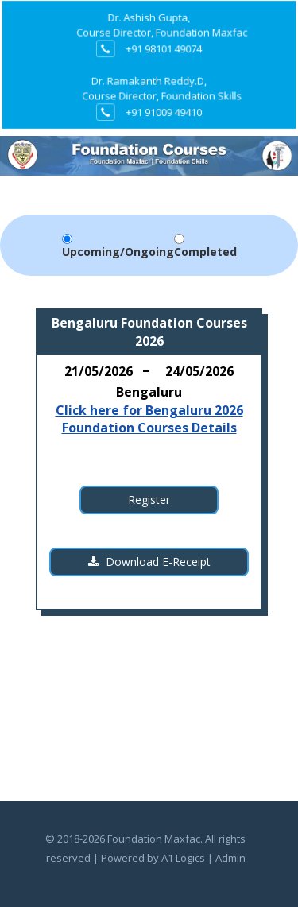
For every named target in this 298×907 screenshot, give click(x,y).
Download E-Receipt (149, 561)
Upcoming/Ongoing (118, 251)
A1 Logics (183, 858)
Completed (205, 251)
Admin (230, 858)
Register (149, 499)
